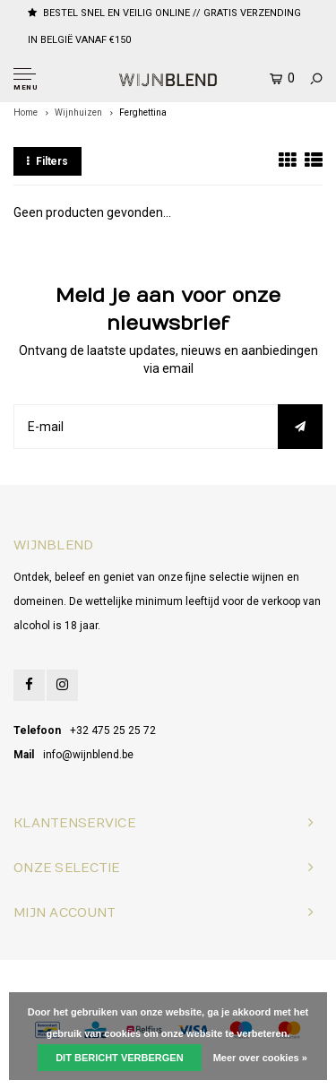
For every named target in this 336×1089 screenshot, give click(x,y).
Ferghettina (143, 112)
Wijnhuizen (78, 112)
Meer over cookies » (260, 1057)
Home (25, 112)
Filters (47, 161)
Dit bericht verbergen (119, 1057)
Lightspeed (239, 980)
